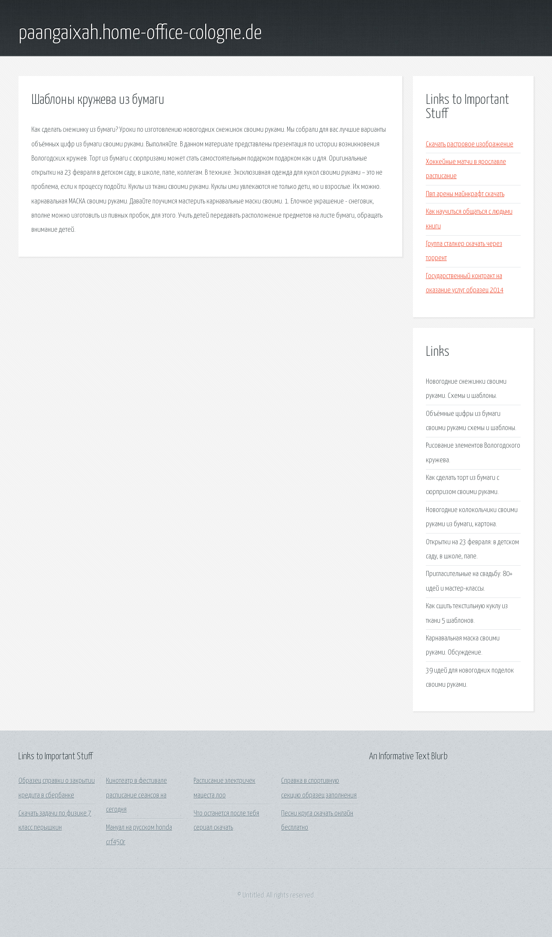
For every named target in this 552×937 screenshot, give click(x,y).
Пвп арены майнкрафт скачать (465, 194)
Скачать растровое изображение (469, 144)
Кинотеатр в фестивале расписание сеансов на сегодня (136, 795)
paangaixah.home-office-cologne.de (140, 33)
